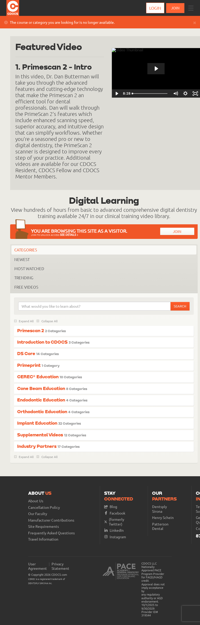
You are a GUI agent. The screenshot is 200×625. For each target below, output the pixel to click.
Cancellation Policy (44, 507)
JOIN (175, 7)
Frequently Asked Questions (51, 533)
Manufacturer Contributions (51, 520)
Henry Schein (163, 517)
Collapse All (46, 321)
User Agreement (37, 566)
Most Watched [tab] (29, 268)
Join (177, 231)
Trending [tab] (23, 277)
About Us (35, 501)
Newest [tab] (22, 259)
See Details (69, 234)
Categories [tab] (25, 249)
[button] (190, 8)
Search (180, 306)
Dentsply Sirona (159, 508)
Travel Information (43, 539)
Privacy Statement (60, 566)
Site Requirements (43, 526)
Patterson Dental (160, 526)
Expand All (24, 321)
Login (155, 7)
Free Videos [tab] (26, 286)
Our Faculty (37, 513)
